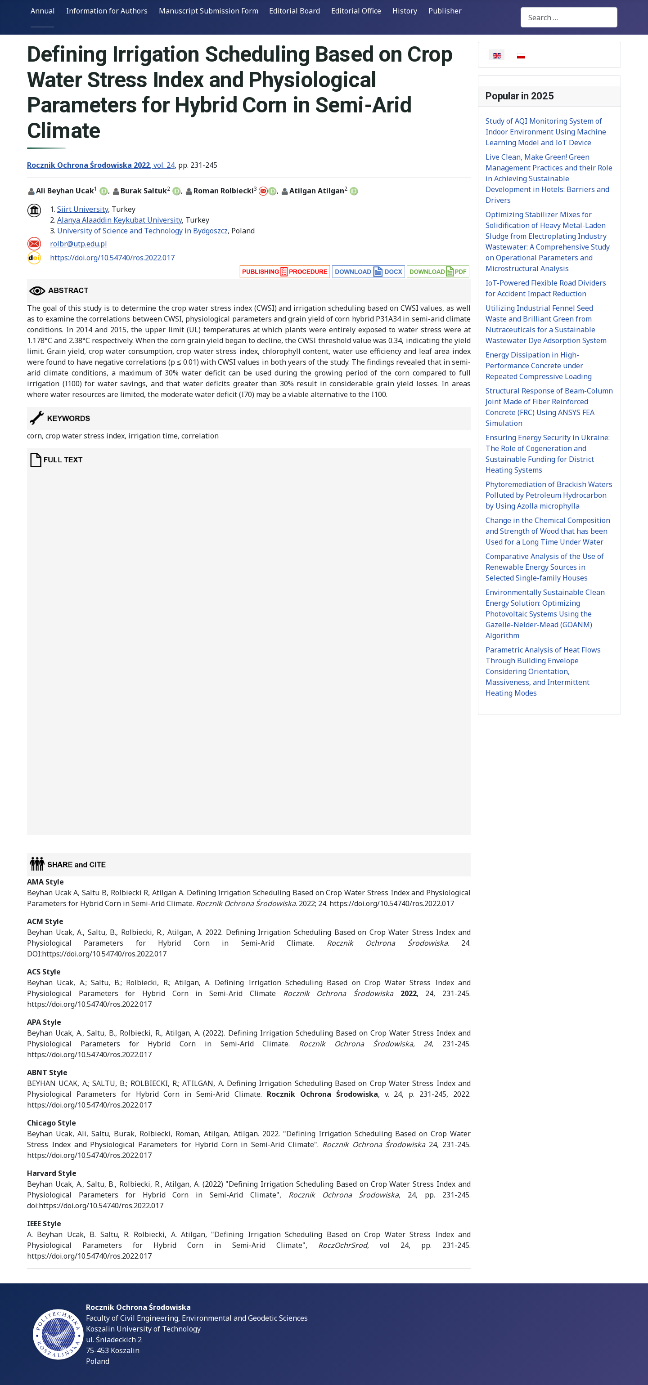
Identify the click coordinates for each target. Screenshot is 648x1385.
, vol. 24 (101, 165)
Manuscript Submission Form (208, 11)
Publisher (445, 11)
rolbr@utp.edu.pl (78, 244)
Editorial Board (294, 11)
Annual (43, 11)
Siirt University (82, 209)
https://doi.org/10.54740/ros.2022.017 (112, 258)
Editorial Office (356, 11)
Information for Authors (107, 11)
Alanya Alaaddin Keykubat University (119, 220)
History (404, 11)
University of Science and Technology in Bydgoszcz (142, 231)
